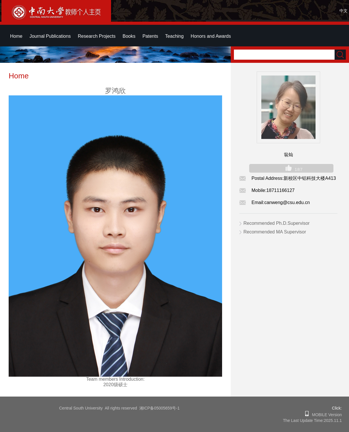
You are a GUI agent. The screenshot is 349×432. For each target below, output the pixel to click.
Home (16, 36)
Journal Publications (50, 36)
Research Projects (97, 36)
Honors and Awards (211, 36)
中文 (343, 10)
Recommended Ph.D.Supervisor (276, 223)
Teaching (174, 36)
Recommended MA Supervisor (274, 231)
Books (129, 36)
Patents (150, 36)
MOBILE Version (325, 414)
